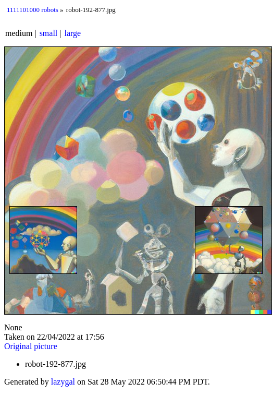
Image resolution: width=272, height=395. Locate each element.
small (49, 33)
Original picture (30, 346)
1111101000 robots (32, 10)
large (73, 33)
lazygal (63, 381)
